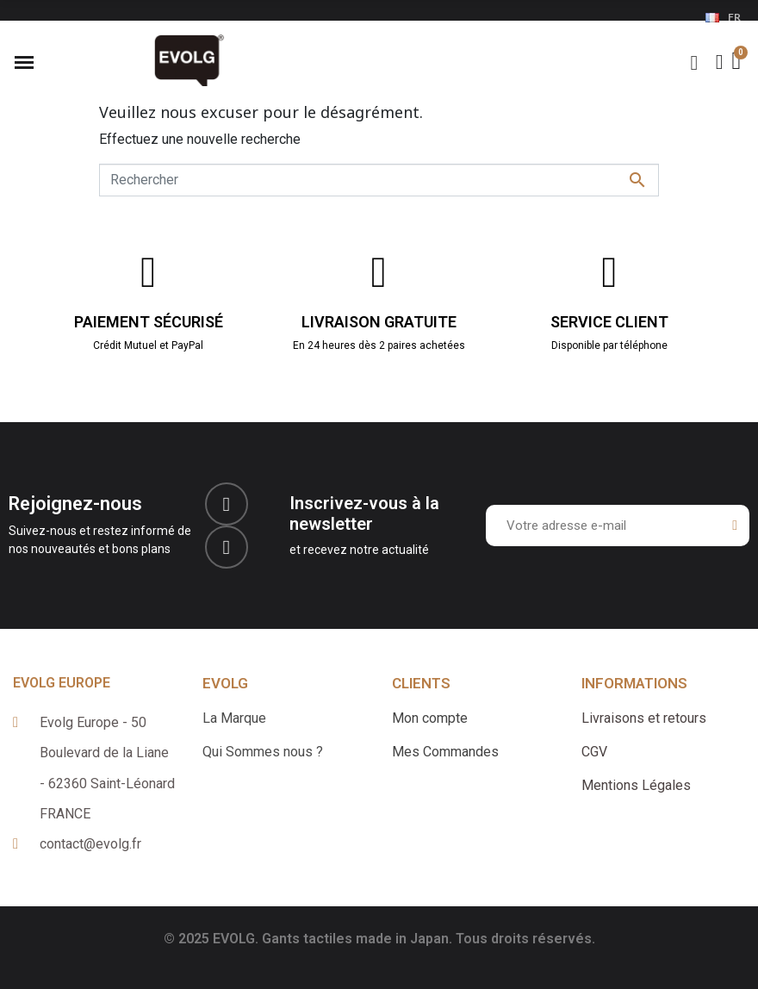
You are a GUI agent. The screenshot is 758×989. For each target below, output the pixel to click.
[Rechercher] (379, 180)
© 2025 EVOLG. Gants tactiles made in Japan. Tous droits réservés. (379, 938)
